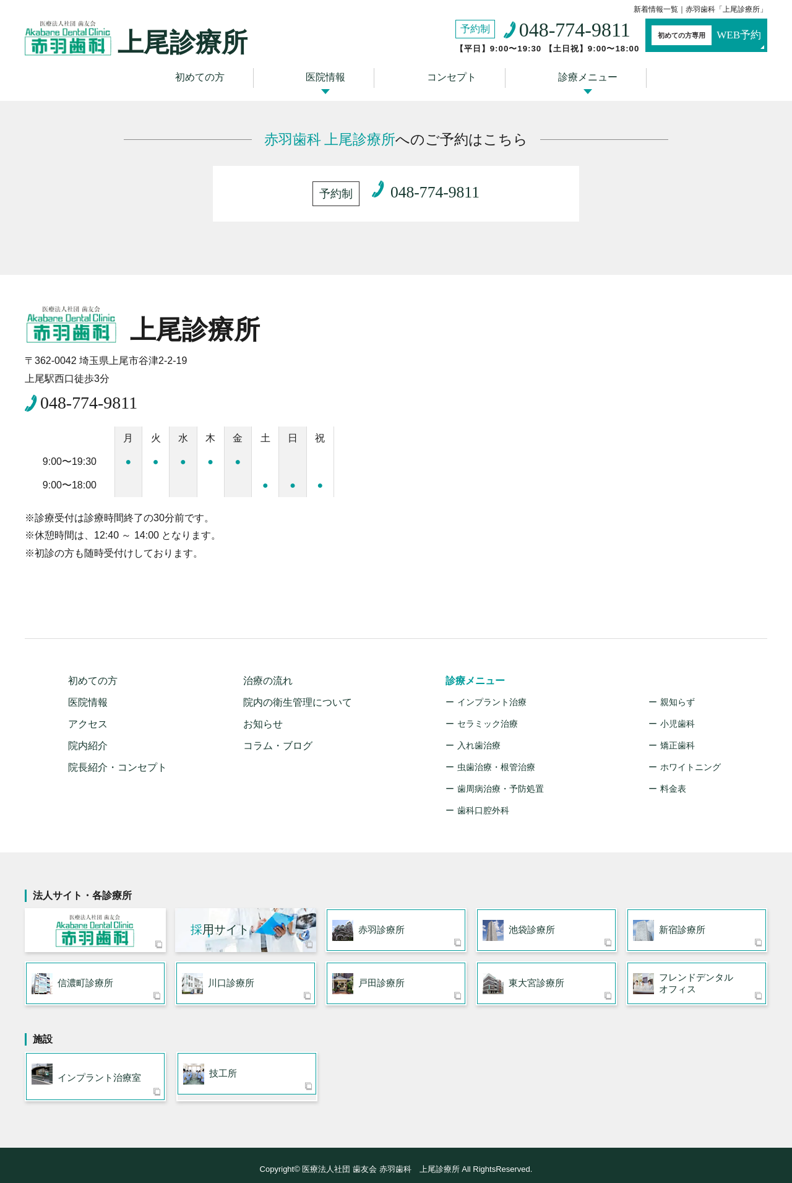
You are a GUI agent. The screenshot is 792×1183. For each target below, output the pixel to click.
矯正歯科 (677, 734)
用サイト (220, 920)
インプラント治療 (492, 691)
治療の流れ (268, 669)
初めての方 (208, 76)
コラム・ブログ (277, 734)
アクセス (88, 713)
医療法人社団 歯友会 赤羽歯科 (95, 920)
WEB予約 (696, 36)
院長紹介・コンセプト (117, 756)
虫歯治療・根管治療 (496, 756)
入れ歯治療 (479, 734)
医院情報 (328, 76)
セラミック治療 (487, 712)
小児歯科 (677, 712)
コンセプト (448, 76)
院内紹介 (88, 734)
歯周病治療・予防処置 (500, 777)
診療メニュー (579, 76)
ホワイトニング (690, 756)
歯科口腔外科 (483, 799)
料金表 (673, 777)
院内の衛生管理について (297, 691)
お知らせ (263, 713)
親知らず (677, 691)
